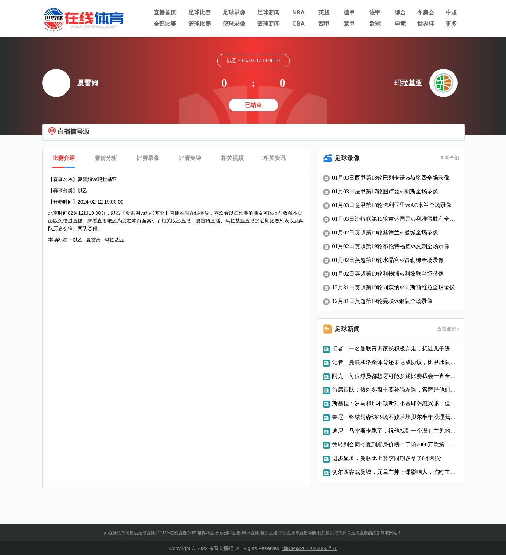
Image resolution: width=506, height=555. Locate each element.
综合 (400, 12)
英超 (324, 12)
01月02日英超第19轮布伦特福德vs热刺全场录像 (390, 246)
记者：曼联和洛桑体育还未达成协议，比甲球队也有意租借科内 (395, 362)
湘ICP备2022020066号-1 (309, 548)
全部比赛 (165, 24)
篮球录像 (234, 24)
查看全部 (449, 158)
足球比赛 (199, 12)
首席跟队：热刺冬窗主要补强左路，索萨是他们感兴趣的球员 (395, 390)
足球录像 (234, 12)
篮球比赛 (199, 24)
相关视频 (232, 158)
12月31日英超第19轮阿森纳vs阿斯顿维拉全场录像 (393, 287)
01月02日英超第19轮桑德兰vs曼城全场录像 (385, 232)
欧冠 (375, 24)
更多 (451, 24)
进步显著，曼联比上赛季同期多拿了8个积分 (387, 458)
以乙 (78, 240)
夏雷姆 (93, 240)
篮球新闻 (268, 24)
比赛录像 (148, 158)
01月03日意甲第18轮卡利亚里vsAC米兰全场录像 (392, 205)
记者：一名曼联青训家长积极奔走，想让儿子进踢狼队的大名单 (395, 348)
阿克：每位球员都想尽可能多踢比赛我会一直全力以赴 (395, 376)
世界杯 (425, 24)
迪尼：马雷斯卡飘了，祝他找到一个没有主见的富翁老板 (395, 431)
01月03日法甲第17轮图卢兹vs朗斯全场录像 (385, 191)
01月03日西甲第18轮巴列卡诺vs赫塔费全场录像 (390, 178)
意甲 (349, 24)
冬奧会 (425, 12)
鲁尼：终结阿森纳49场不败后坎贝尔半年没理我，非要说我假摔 (395, 417)
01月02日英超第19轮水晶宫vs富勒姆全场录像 (388, 260)
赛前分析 (106, 158)
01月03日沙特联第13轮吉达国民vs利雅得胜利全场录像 (395, 219)
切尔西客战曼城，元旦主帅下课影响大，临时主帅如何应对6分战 (395, 472)
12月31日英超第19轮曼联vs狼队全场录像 (382, 301)
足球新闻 (268, 12)
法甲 (375, 12)
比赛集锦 (190, 158)
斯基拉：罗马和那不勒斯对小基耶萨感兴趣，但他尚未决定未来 (395, 403)
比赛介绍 (63, 158)
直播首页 (165, 12)
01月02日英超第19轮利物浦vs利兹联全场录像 (388, 274)
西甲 (324, 24)
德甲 (349, 12)
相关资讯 (274, 158)
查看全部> (448, 328)
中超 (451, 12)
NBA (298, 12)
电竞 (400, 24)
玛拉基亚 (114, 240)
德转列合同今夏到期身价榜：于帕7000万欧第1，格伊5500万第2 (395, 444)
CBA (298, 24)
